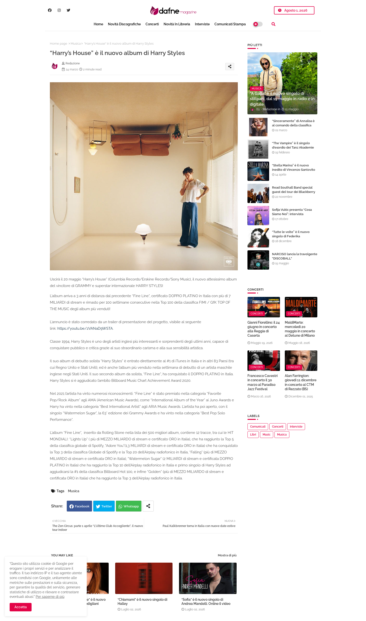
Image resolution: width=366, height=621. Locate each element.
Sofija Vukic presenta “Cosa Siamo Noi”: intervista (292, 212)
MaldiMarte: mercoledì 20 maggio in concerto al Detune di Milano (300, 329)
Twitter (106, 506)
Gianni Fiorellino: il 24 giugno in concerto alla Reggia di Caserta (263, 329)
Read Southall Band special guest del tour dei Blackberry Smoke (293, 192)
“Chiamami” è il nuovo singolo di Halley (142, 602)
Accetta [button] (20, 607)
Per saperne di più (50, 597)
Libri (253, 434)
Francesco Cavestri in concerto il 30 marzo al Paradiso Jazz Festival (262, 382)
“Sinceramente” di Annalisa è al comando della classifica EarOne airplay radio (293, 125)
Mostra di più (227, 555)
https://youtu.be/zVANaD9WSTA (85, 328)
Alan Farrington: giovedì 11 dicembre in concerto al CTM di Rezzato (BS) (300, 382)
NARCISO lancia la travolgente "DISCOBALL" (294, 256)
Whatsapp (131, 506)
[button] (273, 24)
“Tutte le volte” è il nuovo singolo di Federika (291, 234)
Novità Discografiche (124, 24)
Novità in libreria (177, 24)
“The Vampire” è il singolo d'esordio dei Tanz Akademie (293, 145)
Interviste (202, 24)
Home (98, 24)
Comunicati (258, 426)
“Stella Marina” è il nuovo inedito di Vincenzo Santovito (293, 167)
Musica (76, 43)
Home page (58, 43)
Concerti (152, 24)
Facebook (82, 506)
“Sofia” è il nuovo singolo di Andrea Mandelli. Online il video (205, 602)
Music (267, 434)
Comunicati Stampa (230, 24)
